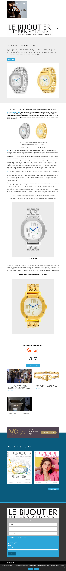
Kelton (8, 150)
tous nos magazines (53, 489)
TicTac (8, 171)
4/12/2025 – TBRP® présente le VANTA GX (18, 414)
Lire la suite (11, 59)
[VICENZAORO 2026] (33, 437)
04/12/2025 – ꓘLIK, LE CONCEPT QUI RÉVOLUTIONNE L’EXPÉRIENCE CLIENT (47, 386)
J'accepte (30, 569)
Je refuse (36, 569)
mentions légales (10, 562)
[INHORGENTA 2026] (17, 18)
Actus (8, 43)
